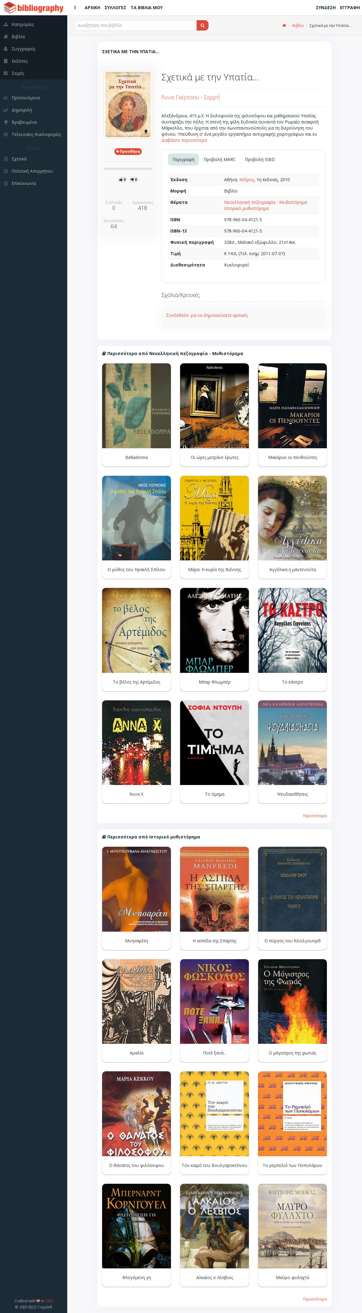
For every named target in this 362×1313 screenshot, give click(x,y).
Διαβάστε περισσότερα (184, 140)
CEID (49, 1300)
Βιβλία (298, 25)
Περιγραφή (183, 159)
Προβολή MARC (220, 159)
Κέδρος (246, 179)
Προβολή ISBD (260, 159)
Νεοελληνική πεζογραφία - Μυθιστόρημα (265, 202)
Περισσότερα (315, 815)
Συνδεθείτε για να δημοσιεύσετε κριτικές (207, 315)
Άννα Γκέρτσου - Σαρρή (190, 97)
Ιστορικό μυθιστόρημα (246, 208)
